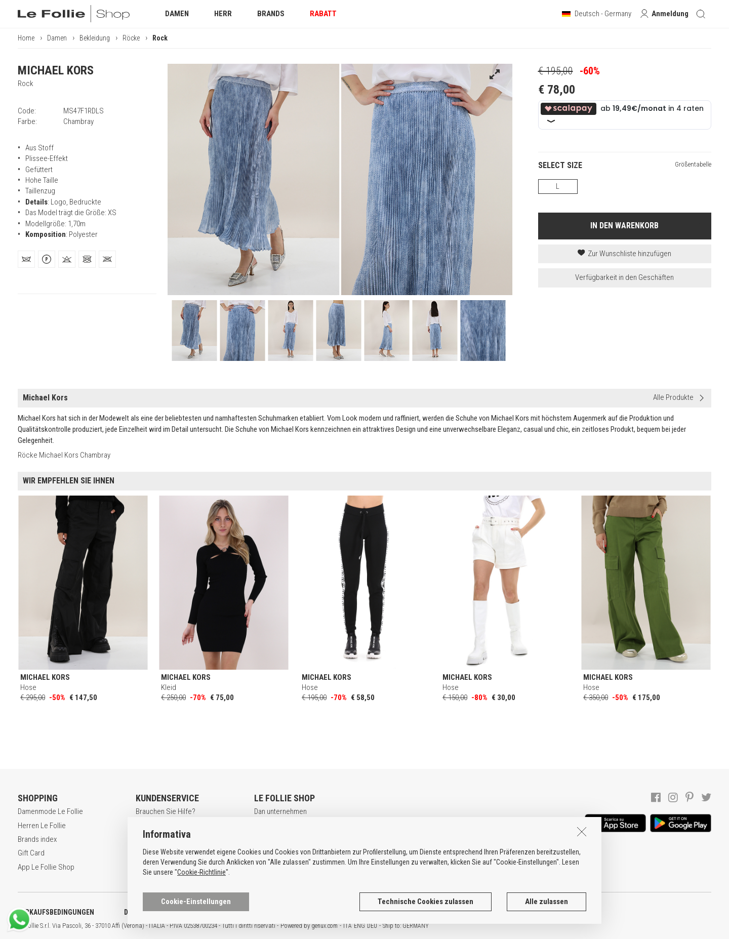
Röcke (131, 38)
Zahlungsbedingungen (169, 853)
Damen (57, 38)
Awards (265, 839)
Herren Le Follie (42, 825)
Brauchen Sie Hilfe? (165, 811)
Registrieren (154, 825)
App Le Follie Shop (46, 867)
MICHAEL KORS (56, 70)
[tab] (26, 259)
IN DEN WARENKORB (624, 225)
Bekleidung (94, 38)
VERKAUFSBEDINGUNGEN (56, 912)
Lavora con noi (276, 825)
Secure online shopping (172, 839)
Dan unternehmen (280, 811)
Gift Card (31, 853)
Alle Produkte (673, 397)
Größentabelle (693, 164)
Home (26, 38)
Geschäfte (270, 853)
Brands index (37, 839)
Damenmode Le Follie (50, 811)
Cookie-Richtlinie (201, 921)
